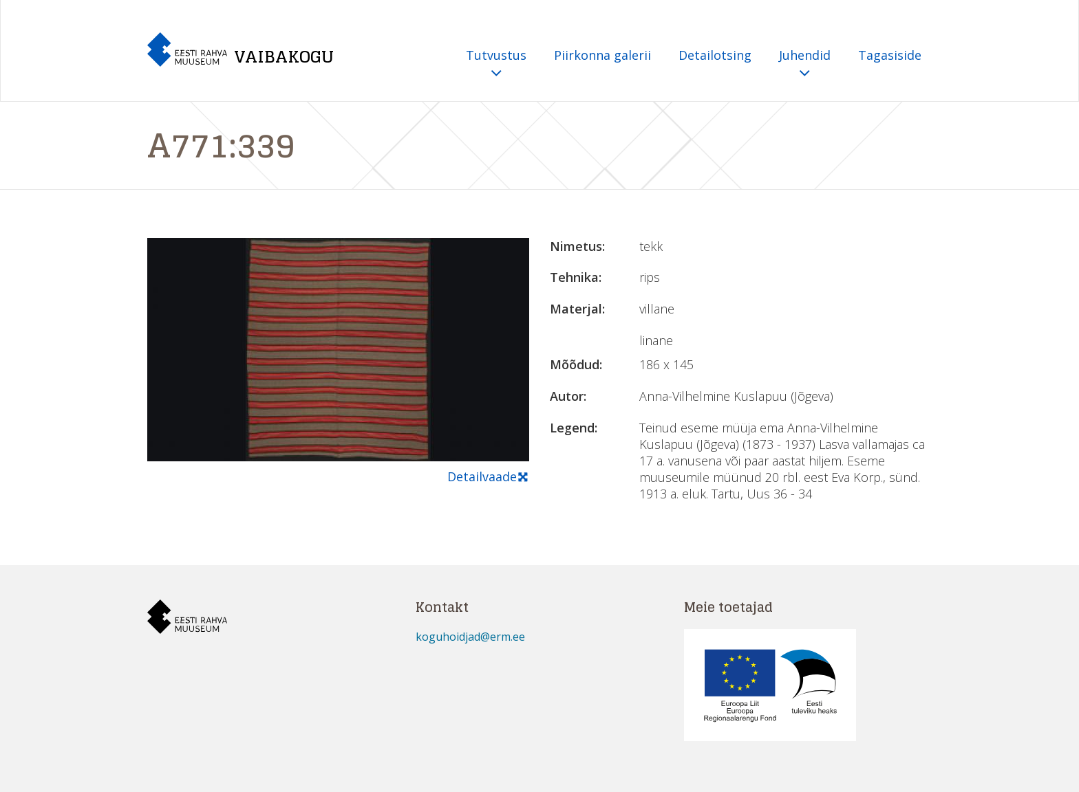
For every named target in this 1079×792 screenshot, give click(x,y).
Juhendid (805, 64)
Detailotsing (715, 55)
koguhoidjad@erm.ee (470, 636)
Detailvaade (488, 477)
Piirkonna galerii (602, 55)
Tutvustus (496, 64)
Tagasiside (889, 55)
